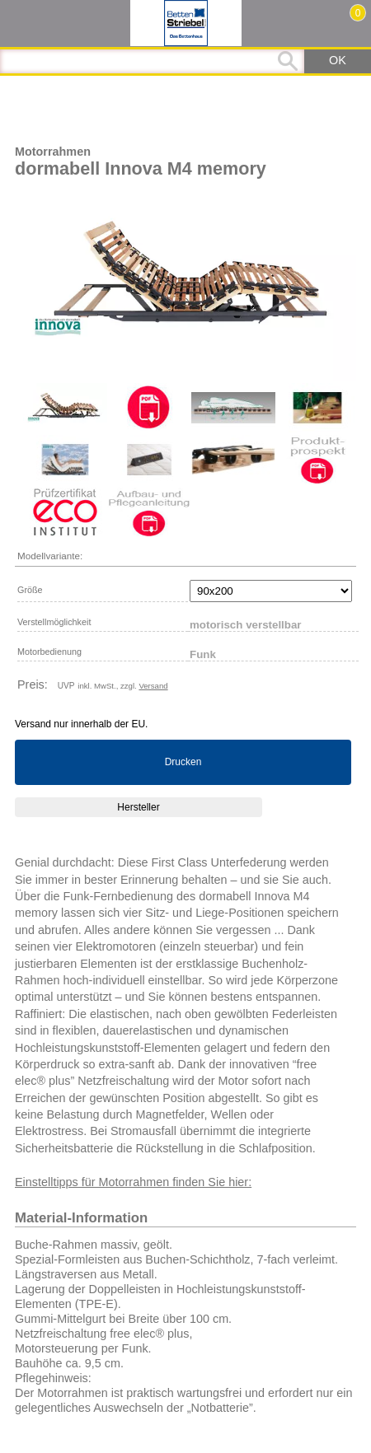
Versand (153, 685)
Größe (30, 590)
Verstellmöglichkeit (54, 622)
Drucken (183, 762)
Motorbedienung (49, 651)
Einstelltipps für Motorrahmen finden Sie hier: (133, 1182)
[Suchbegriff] (152, 61)
